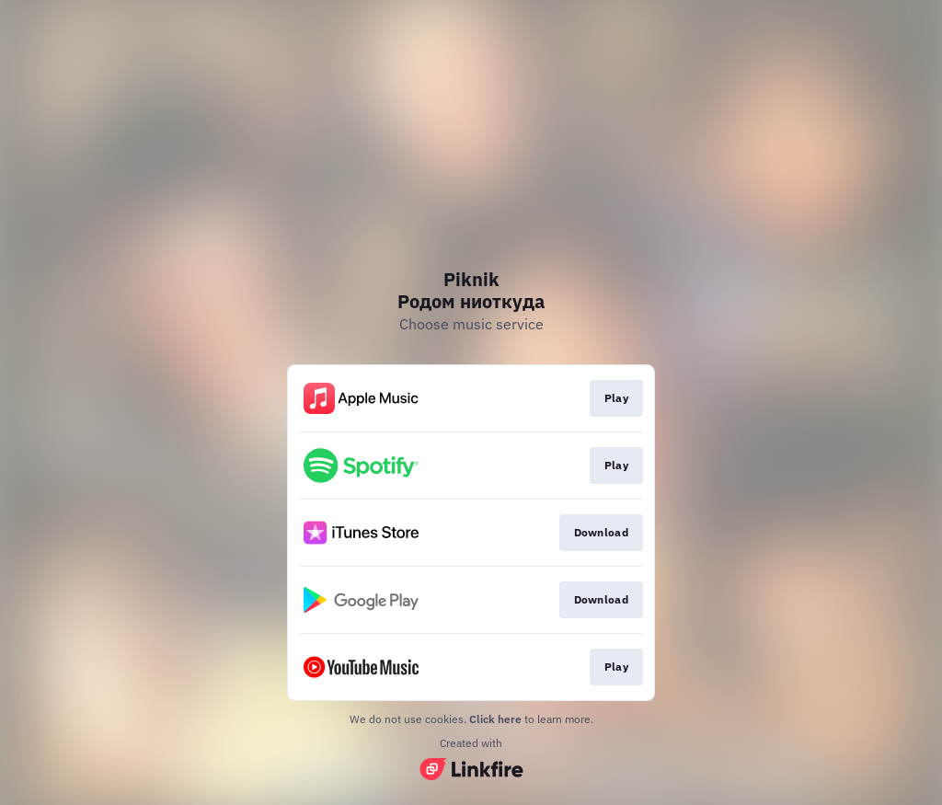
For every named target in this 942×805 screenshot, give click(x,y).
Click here (495, 719)
